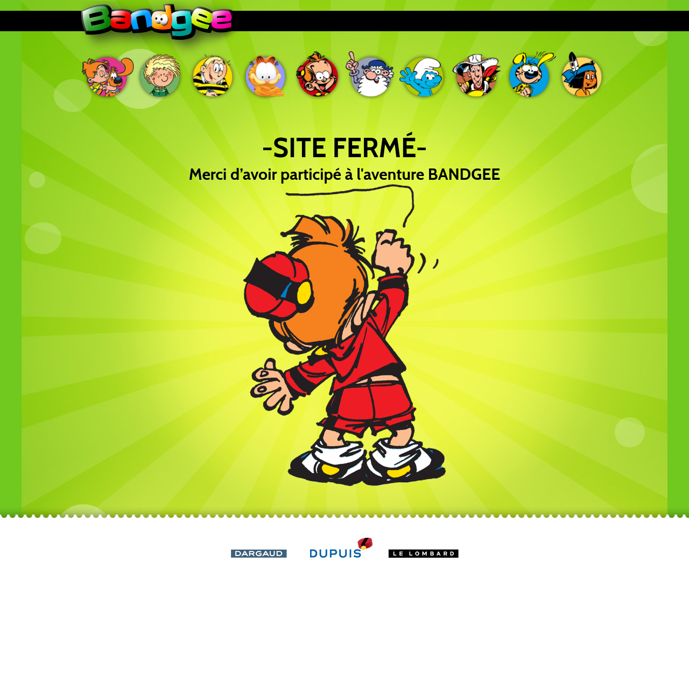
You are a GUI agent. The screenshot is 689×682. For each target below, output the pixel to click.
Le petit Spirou (318, 75)
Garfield (266, 75)
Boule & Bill (107, 75)
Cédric (160, 75)
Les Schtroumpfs (424, 75)
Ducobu (213, 75)
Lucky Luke (477, 75)
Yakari (582, 75)
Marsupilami (529, 75)
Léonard (371, 75)
